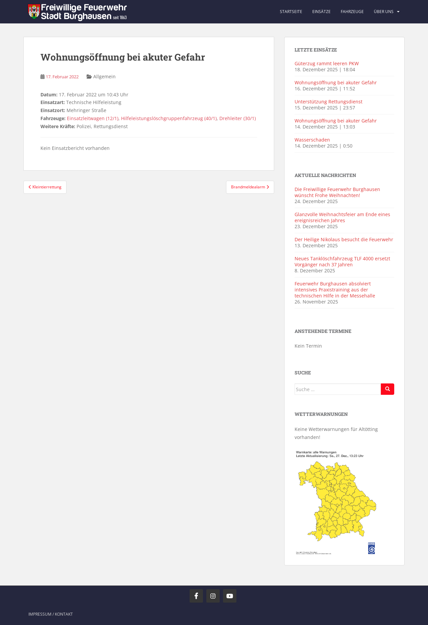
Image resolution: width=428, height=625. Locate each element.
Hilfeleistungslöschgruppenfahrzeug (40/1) (169, 118)
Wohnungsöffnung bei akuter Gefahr (336, 82)
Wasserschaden (312, 140)
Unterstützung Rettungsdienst (328, 101)
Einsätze (321, 11)
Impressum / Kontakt (50, 614)
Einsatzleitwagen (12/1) (92, 118)
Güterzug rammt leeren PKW (327, 63)
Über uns (384, 11)
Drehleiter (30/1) (237, 118)
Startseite (291, 11)
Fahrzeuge (352, 11)
